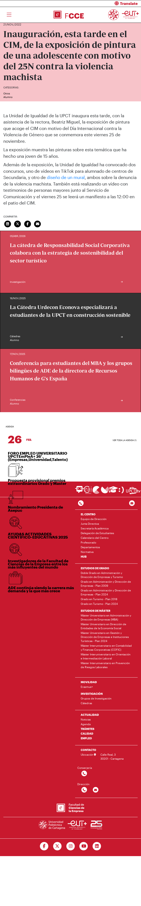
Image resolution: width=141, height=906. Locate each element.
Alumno (8, 97)
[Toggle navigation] (9, 14)
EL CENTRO (88, 514)
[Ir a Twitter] (57, 846)
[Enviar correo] (37, 223)
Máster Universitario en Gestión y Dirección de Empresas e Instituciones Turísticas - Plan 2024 (105, 636)
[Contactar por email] (95, 790)
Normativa (87, 551)
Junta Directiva (90, 523)
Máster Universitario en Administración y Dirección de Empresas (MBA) (106, 617)
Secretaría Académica (94, 528)
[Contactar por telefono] (81, 503)
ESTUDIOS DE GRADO (95, 568)
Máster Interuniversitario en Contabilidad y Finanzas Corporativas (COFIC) (106, 647)
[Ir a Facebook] (44, 846)
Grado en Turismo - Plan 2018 (99, 599)
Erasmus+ (87, 686)
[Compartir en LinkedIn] (7, 223)
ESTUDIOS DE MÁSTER (95, 610)
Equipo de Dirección (93, 518)
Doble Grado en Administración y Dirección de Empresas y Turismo (102, 574)
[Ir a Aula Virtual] (113, 491)
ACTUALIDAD (90, 714)
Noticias (86, 719)
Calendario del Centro (94, 537)
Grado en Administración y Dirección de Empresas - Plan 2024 (106, 592)
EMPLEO (86, 738)
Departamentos (90, 547)
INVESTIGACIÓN (92, 693)
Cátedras (86, 703)
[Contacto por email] (132, 503)
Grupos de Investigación (96, 698)
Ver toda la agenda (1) (125, 440)
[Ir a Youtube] (83, 846)
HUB (84, 556)
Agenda (86, 724)
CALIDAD (87, 733)
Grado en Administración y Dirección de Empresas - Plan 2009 (106, 583)
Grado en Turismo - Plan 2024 (99, 603)
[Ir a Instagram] (70, 846)
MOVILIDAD (89, 682)
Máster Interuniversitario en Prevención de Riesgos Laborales (105, 665)
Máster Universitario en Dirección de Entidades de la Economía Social (103, 626)
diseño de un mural (66, 177)
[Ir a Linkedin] (97, 846)
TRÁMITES (87, 728)
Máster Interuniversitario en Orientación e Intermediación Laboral (105, 656)
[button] (107, 3)
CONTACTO (88, 749)
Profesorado (88, 542)
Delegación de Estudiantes (97, 533)
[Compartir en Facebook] (27, 223)
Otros (6, 93)
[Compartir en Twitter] (17, 223)
